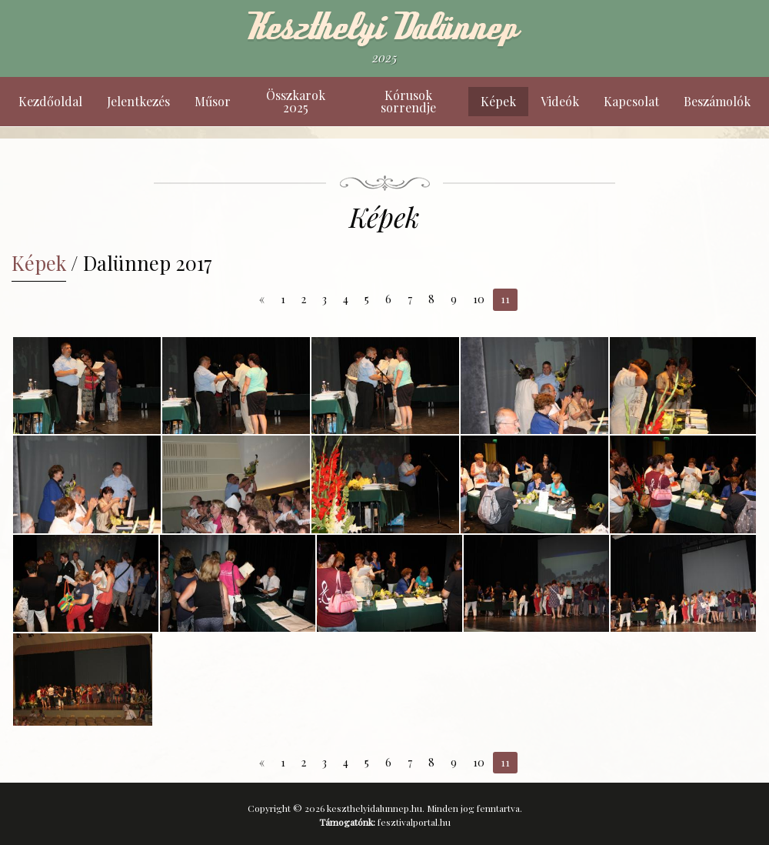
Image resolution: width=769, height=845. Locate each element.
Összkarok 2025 (295, 101)
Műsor (213, 101)
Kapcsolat (631, 101)
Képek (498, 101)
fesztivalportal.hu (414, 822)
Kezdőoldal (50, 101)
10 (478, 299)
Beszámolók (717, 101)
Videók (560, 101)
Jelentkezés (138, 101)
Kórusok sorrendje (408, 101)
